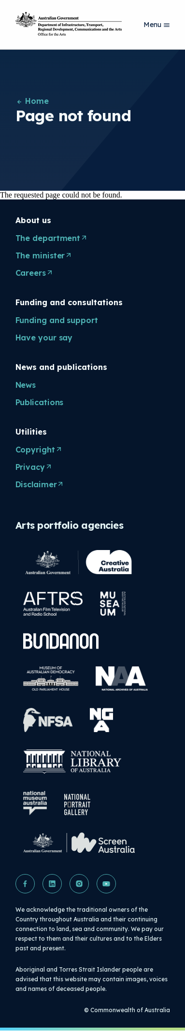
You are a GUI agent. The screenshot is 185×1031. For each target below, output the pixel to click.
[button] (25, 883)
